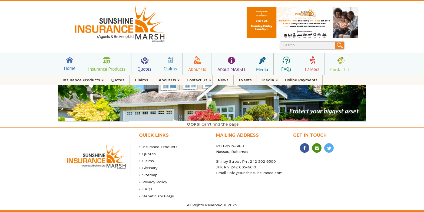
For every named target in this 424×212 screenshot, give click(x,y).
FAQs (147, 189)
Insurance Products (159, 147)
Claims (148, 161)
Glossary (149, 168)
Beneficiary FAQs (158, 196)
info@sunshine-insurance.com (256, 173)
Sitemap (150, 175)
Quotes (149, 154)
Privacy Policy (154, 182)
